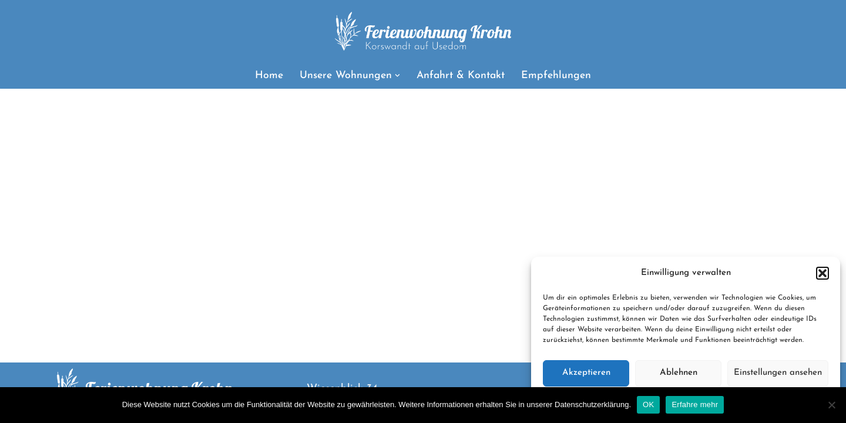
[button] (822, 273)
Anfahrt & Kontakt (461, 75)
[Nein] (831, 405)
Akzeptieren (586, 372)
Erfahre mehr (695, 404)
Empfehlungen (556, 75)
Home (269, 75)
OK (648, 404)
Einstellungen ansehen (778, 372)
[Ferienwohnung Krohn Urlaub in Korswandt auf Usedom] (423, 31)
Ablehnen (678, 372)
